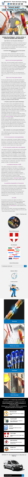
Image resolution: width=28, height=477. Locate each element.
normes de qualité (9, 116)
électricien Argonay (18, 178)
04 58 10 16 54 (16, 4)
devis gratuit (13, 205)
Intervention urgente (8, 475)
